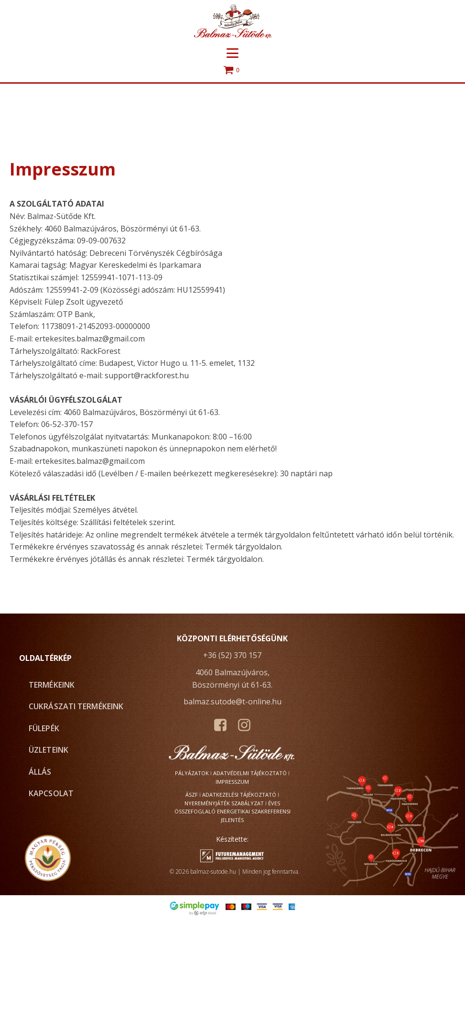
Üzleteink (48, 750)
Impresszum (232, 781)
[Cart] (232, 70)
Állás (40, 772)
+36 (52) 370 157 (232, 655)
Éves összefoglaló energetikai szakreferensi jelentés (232, 811)
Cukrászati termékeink (76, 706)
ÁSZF (191, 794)
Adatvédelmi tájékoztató (250, 773)
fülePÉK (44, 728)
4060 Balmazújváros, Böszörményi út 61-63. (232, 678)
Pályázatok (192, 773)
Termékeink (52, 685)
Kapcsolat (51, 793)
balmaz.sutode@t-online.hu (232, 701)
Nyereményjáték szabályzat (224, 803)
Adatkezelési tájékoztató (239, 794)
